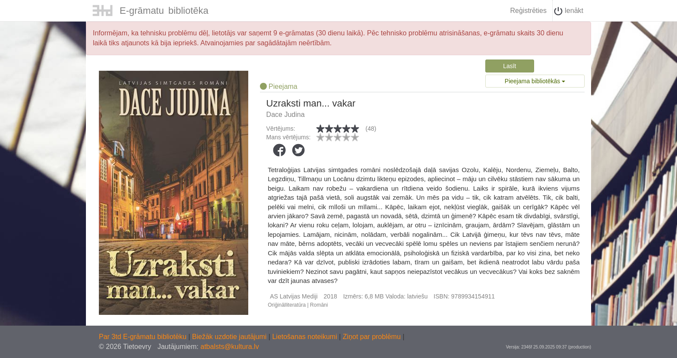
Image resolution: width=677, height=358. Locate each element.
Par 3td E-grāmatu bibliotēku (143, 336)
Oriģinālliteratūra (287, 305)
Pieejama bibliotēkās (535, 81)
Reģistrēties (528, 10)
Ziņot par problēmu (372, 336)
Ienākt (568, 11)
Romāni (319, 305)
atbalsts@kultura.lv (229, 346)
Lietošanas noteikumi (305, 336)
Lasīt (509, 66)
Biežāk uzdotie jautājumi (230, 336)
